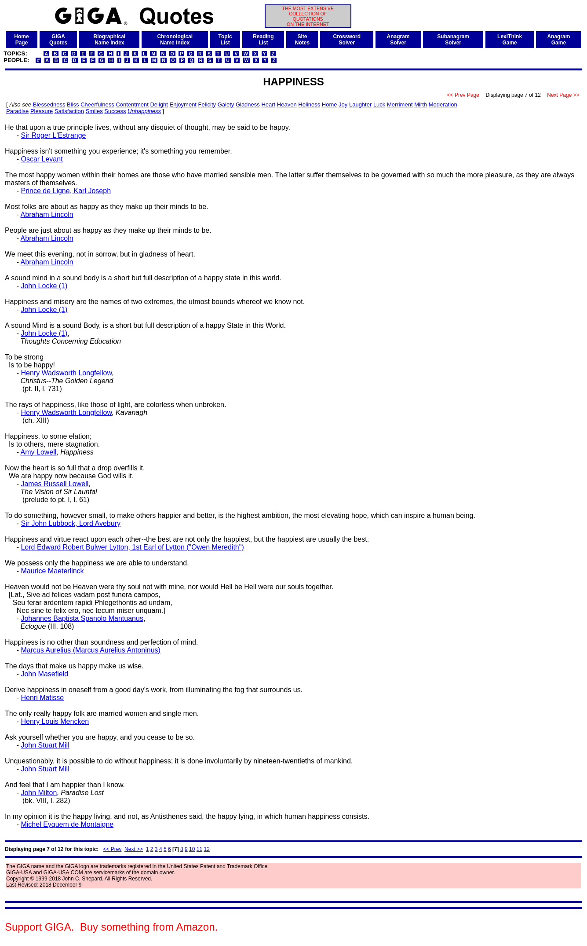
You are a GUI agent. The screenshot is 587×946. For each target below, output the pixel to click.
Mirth (420, 104)
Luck (379, 104)
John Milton (39, 792)
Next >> (133, 849)
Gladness (248, 104)
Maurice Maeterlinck (52, 571)
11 (199, 849)
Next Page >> (563, 95)
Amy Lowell (39, 452)
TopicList (225, 39)
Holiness (309, 104)
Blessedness (49, 104)
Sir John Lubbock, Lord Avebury (70, 523)
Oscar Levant (41, 159)
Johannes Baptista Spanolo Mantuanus (82, 618)
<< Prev (112, 849)
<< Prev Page (463, 95)
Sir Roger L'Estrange (53, 135)
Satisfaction (69, 111)
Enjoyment (183, 104)
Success (115, 111)
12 (206, 849)
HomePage (21, 39)
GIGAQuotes (58, 39)
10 (192, 849)
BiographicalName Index (109, 39)
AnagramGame (558, 39)
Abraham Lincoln (47, 214)
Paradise (17, 111)
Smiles (94, 111)
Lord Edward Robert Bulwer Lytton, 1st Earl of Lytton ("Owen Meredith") (132, 547)
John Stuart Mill (45, 745)
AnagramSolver (398, 39)
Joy (343, 104)
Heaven (287, 104)
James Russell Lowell (54, 484)
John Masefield (44, 674)
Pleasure (41, 111)
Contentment (132, 104)
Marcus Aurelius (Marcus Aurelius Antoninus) (90, 650)
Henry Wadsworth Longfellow (66, 373)
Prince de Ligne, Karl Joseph (66, 190)
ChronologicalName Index (175, 39)
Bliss (73, 104)
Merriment (400, 104)
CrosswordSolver (347, 39)
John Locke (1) (44, 286)
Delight (159, 104)
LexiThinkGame (509, 39)
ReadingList (263, 39)
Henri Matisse (42, 697)
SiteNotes (302, 39)
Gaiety (226, 104)
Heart (268, 104)
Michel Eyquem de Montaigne (67, 824)
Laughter (360, 104)
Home (329, 104)
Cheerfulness (97, 104)
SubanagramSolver (453, 39)
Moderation (443, 104)
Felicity (207, 104)
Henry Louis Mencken (55, 721)
